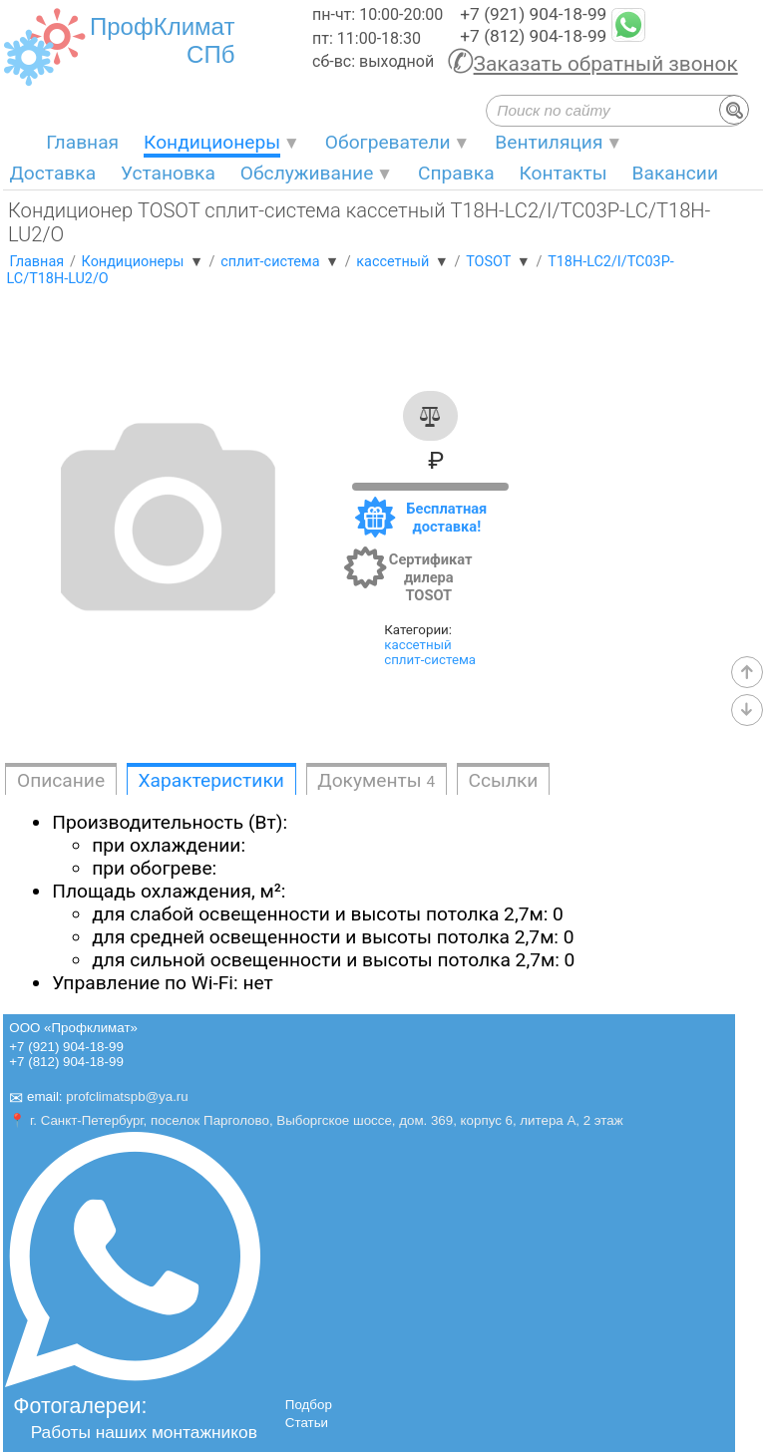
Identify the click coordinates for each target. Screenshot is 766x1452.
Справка (456, 173)
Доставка (52, 173)
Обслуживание (307, 173)
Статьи (306, 1422)
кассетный (418, 644)
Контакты (563, 173)
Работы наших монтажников (144, 1432)
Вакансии (675, 173)
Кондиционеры (212, 142)
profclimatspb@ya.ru (127, 1097)
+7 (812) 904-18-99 (533, 36)
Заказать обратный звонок (606, 64)
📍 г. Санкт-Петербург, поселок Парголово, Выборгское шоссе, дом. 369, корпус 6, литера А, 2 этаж (315, 1120)
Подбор (308, 1404)
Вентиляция (548, 142)
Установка (168, 173)
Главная (82, 142)
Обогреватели (388, 142)
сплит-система (430, 659)
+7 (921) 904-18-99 (533, 14)
